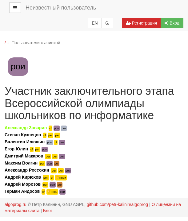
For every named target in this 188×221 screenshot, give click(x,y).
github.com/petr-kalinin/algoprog (117, 204)
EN (95, 23)
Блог (47, 210)
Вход (172, 23)
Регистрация (141, 23)
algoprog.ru (15, 204)
